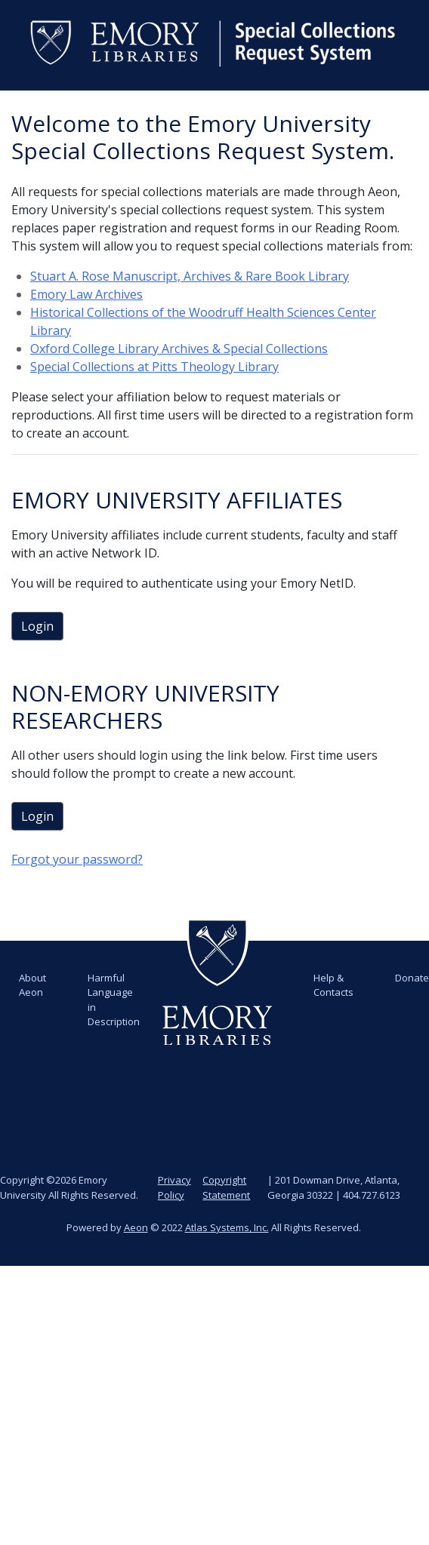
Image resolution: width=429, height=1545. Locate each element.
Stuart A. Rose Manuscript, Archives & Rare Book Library (189, 276)
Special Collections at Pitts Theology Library (154, 366)
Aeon (136, 1227)
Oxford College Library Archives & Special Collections (179, 348)
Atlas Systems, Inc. (227, 1227)
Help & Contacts (333, 985)
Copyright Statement (226, 1187)
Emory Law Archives (86, 294)
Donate (412, 977)
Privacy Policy (174, 1187)
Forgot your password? (77, 859)
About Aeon (32, 985)
